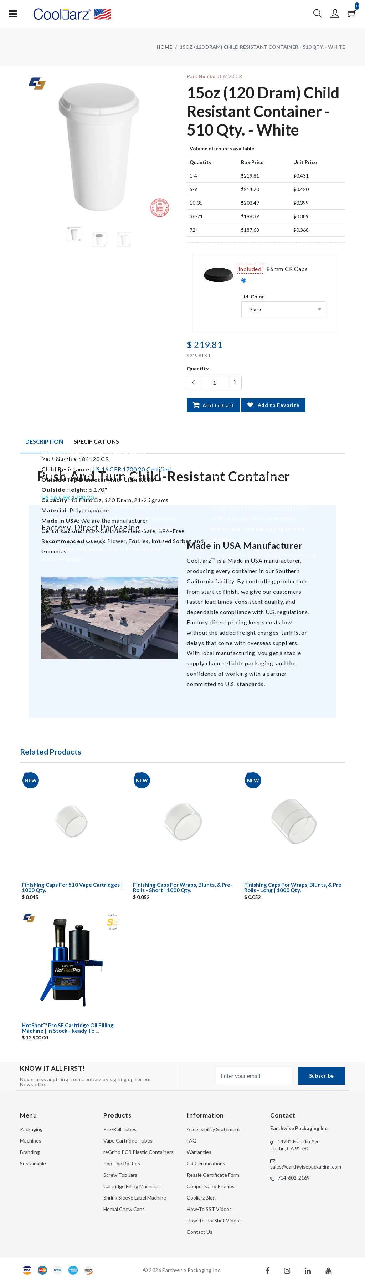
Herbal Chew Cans (124, 1209)
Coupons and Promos (211, 1186)
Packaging (31, 1129)
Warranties (199, 1152)
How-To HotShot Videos (214, 1220)
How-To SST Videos (209, 1209)
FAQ (192, 1141)
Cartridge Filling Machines (132, 1186)
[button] (317, 15)
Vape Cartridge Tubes (128, 1141)
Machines (30, 1141)
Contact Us (199, 1232)
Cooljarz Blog (201, 1198)
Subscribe (321, 1076)
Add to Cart (213, 404)
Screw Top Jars (120, 1175)
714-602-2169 (294, 1178)
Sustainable (33, 1163)
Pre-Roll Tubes (120, 1129)
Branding (30, 1152)
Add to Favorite (273, 405)
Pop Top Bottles (121, 1163)
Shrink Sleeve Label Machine (134, 1198)
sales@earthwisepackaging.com (305, 1167)
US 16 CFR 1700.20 (67, 497)
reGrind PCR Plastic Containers (138, 1152)
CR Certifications (206, 1163)
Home (164, 47)
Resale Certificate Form (213, 1175)
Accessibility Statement (213, 1129)
